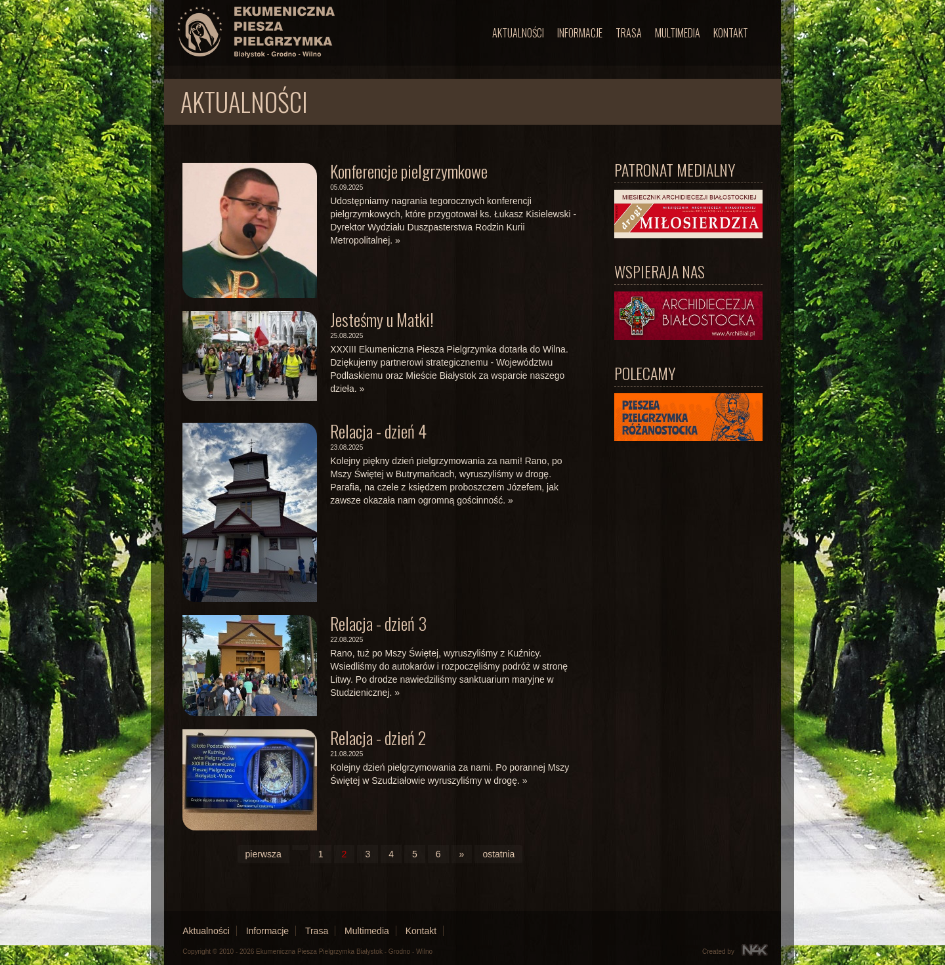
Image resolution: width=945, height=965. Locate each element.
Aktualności (518, 33)
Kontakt (730, 33)
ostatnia (498, 854)
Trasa (629, 33)
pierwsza (263, 854)
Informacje (579, 33)
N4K (755, 950)
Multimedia (677, 33)
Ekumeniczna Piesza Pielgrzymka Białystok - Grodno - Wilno (344, 951)
